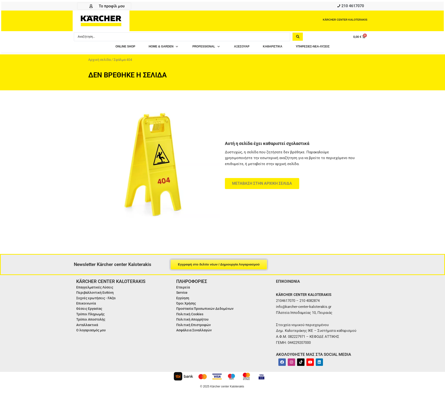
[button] (155, 48)
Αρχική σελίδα (99, 61)
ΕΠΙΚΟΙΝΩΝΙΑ (289, 282)
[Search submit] (298, 38)
